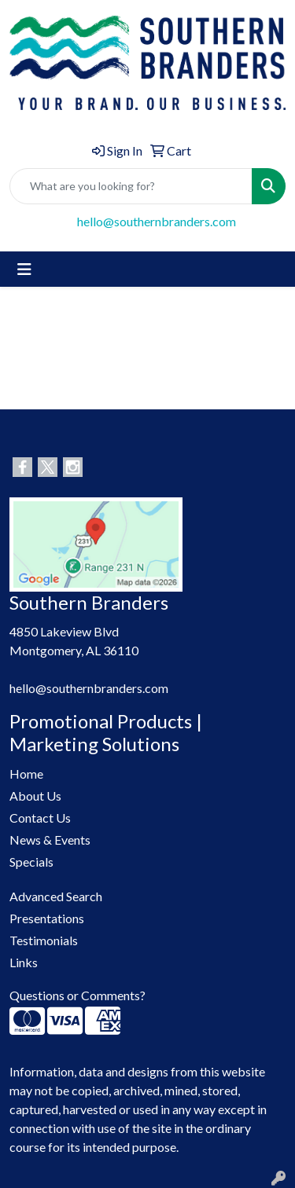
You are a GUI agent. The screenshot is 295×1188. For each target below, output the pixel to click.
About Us (35, 795)
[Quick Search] (131, 186)
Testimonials (43, 940)
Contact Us (40, 817)
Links (23, 962)
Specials (31, 861)
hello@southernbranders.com (156, 221)
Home (26, 773)
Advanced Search (55, 896)
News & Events (49, 839)
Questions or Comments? (77, 995)
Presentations (46, 918)
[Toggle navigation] (24, 269)
